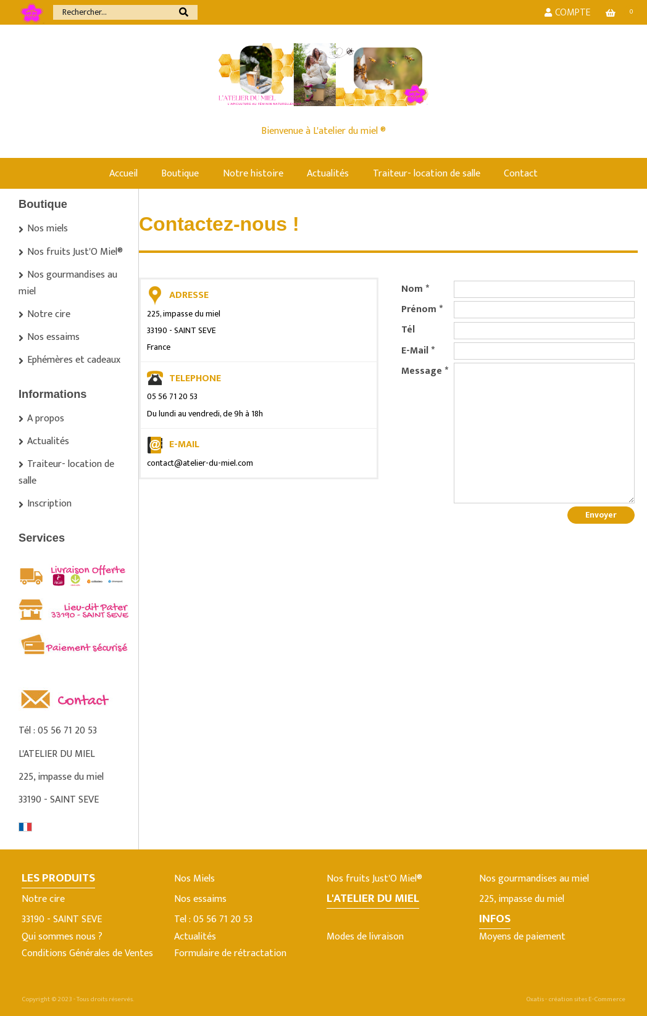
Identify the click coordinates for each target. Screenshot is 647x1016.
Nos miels (47, 228)
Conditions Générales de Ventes (87, 953)
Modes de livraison (365, 936)
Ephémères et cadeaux (73, 360)
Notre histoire (253, 173)
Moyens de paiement (522, 936)
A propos (45, 418)
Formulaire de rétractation (230, 953)
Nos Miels (194, 878)
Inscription (49, 503)
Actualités (328, 173)
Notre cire (48, 314)
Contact (521, 173)
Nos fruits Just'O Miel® (75, 252)
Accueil (123, 173)
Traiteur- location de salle (426, 173)
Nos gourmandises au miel (68, 283)
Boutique (180, 173)
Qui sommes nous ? (62, 936)
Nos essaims (53, 337)
